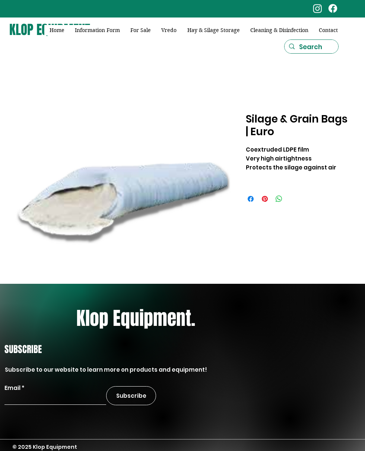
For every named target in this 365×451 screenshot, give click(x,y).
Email (12, 388)
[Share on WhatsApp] (278, 198)
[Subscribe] (131, 395)
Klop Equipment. (135, 318)
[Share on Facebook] (250, 198)
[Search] (311, 47)
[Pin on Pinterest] (264, 198)
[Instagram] (317, 8)
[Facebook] (333, 8)
